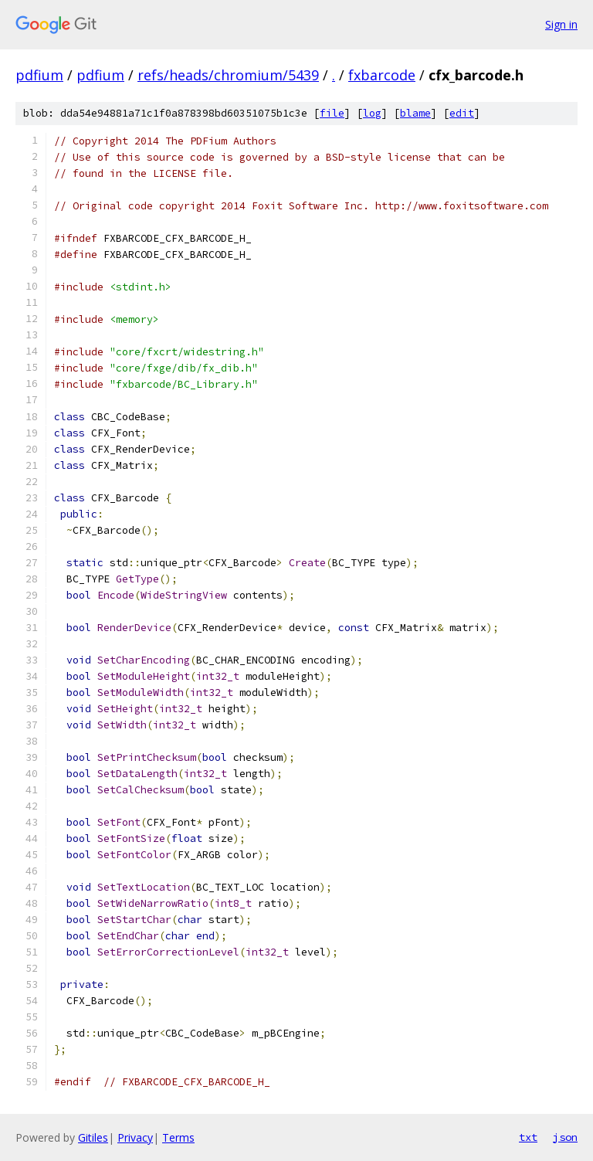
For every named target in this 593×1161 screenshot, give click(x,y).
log (372, 113)
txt (528, 1137)
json (565, 1137)
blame (415, 113)
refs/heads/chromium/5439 (228, 75)
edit (461, 113)
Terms (178, 1137)
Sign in (561, 24)
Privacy (135, 1137)
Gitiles (93, 1137)
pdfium (39, 75)
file (332, 113)
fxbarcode (381, 75)
